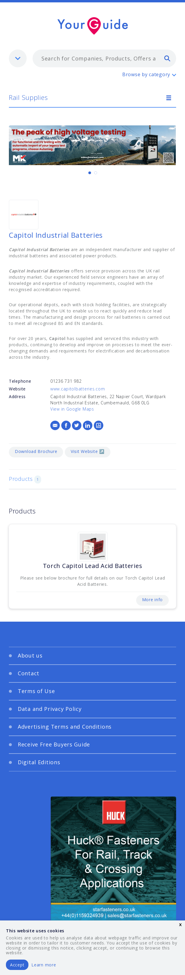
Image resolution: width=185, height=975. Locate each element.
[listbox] (18, 58)
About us (30, 655)
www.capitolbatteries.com (77, 389)
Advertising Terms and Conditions (65, 726)
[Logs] (98, 425)
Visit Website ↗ (87, 451)
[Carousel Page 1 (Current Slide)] (89, 172)
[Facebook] (66, 425)
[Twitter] (76, 425)
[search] (167, 58)
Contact (28, 673)
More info (152, 599)
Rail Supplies (28, 97)
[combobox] (104, 58)
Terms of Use (36, 691)
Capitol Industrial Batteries (56, 235)
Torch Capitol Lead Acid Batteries (92, 566)
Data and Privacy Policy (50, 708)
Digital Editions (39, 762)
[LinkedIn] (87, 425)
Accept (17, 965)
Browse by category (146, 74)
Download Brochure (36, 451)
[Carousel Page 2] (95, 172)
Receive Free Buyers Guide (54, 744)
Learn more (43, 965)
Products (25, 479)
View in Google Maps (72, 409)
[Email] (55, 425)
